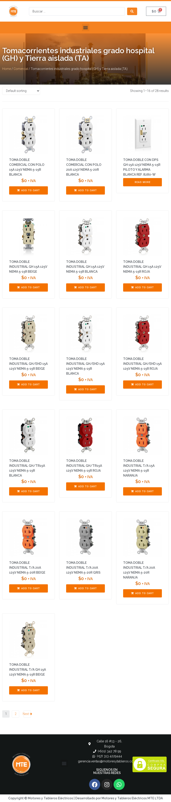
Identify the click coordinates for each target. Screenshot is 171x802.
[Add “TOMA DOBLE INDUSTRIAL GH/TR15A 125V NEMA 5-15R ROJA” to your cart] (85, 486)
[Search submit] (132, 11)
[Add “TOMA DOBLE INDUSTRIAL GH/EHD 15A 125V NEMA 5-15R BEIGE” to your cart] (28, 384)
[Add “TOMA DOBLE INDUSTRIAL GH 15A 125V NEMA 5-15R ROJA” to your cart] (142, 287)
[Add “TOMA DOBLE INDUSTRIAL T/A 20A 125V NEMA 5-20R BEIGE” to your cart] (28, 588)
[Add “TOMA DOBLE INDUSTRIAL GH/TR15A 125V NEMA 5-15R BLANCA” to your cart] (28, 491)
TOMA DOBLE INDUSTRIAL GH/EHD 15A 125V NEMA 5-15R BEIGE (28, 363)
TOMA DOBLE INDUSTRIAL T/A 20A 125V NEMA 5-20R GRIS (83, 567)
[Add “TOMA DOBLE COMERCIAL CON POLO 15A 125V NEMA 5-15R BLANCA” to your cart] (28, 190)
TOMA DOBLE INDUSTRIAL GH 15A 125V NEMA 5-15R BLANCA (85, 266)
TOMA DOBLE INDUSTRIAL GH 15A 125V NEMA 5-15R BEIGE (28, 266)
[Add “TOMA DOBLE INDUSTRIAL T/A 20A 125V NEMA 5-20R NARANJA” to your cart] (142, 593)
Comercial (21, 69)
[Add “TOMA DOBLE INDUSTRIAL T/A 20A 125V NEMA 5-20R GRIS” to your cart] (85, 588)
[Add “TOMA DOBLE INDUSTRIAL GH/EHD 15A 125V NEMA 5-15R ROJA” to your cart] (142, 384)
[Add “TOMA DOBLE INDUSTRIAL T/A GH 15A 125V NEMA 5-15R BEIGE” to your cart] (28, 690)
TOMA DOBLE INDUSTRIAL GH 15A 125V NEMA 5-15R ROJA (142, 266)
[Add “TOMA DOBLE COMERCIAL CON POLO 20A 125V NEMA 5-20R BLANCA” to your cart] (85, 190)
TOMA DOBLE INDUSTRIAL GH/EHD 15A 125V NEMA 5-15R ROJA (142, 363)
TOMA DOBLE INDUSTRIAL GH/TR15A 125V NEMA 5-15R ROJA (84, 465)
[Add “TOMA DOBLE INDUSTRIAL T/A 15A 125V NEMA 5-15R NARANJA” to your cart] (142, 491)
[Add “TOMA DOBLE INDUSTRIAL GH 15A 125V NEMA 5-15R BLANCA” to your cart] (85, 287)
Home (6, 69)
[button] (85, 27)
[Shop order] (21, 91)
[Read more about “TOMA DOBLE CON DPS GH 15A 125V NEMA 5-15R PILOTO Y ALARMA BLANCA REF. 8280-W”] (142, 182)
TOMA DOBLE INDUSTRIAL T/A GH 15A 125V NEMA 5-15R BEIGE (27, 669)
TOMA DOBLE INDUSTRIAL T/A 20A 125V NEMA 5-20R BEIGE (27, 567)
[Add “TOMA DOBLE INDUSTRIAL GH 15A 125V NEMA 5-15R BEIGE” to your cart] (28, 287)
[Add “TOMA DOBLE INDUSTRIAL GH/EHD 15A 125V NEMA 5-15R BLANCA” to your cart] (85, 389)
